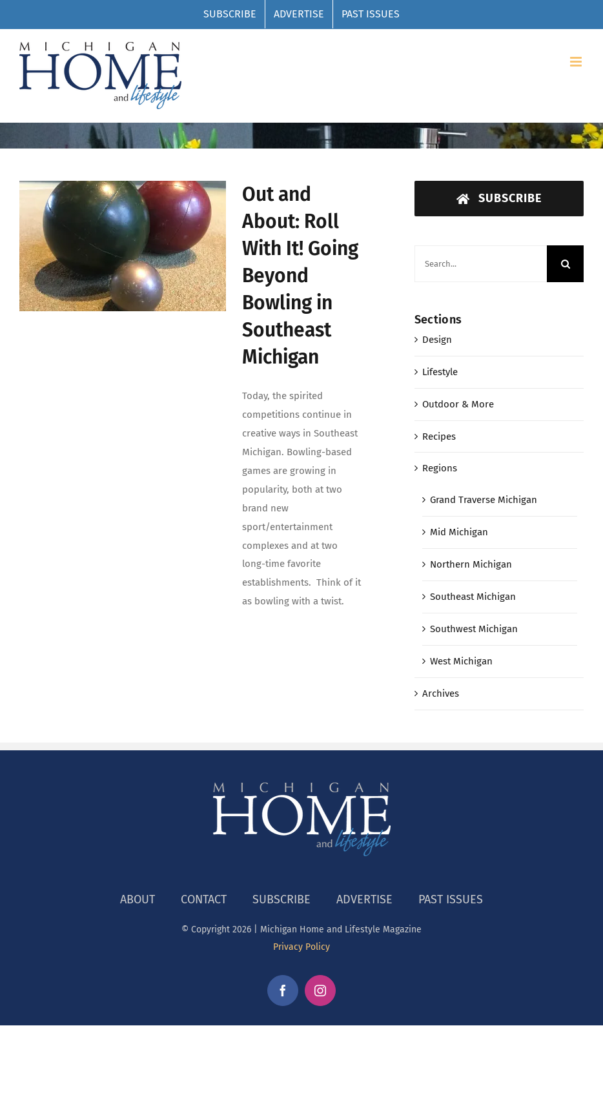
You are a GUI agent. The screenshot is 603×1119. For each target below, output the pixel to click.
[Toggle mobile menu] (577, 61)
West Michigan (461, 661)
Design (437, 339)
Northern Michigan (471, 564)
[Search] (565, 263)
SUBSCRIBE (281, 899)
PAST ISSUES (450, 899)
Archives (440, 693)
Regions (439, 468)
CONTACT (204, 899)
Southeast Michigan (473, 596)
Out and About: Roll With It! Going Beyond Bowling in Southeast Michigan (300, 276)
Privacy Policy (301, 946)
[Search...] (480, 263)
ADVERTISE (364, 899)
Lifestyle (440, 372)
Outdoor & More (458, 404)
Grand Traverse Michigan (483, 500)
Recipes (439, 436)
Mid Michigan (459, 532)
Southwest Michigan (474, 629)
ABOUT (137, 899)
